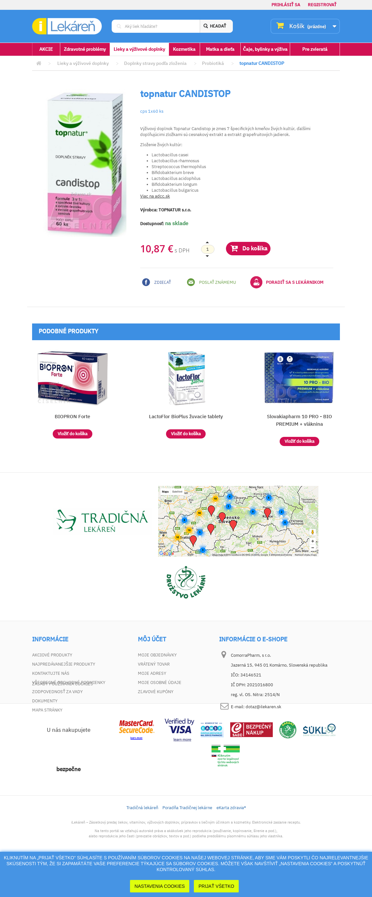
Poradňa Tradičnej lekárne (187, 843)
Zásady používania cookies (62, 719)
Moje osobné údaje (159, 682)
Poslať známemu (211, 282)
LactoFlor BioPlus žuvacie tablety (186, 416)
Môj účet (152, 639)
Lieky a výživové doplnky (139, 49)
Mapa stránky (47, 710)
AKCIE (46, 49)
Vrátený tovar (154, 664)
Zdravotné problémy (85, 49)
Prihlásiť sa (285, 5)
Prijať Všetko (216, 886)
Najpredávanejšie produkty (63, 664)
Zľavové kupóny (156, 691)
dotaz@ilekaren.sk (263, 707)
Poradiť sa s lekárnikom (287, 282)
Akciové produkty (52, 655)
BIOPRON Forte (72, 416)
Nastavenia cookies (160, 886)
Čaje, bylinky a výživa (265, 49)
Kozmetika (184, 49)
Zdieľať (156, 282)
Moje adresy (152, 673)
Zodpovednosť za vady (57, 691)
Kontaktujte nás (50, 673)
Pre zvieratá (314, 49)
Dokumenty (45, 701)
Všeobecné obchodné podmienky (68, 682)
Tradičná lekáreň (142, 843)
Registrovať (322, 5)
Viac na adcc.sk (155, 196)
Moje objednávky (157, 655)
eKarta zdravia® (231, 843)
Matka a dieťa (220, 49)
